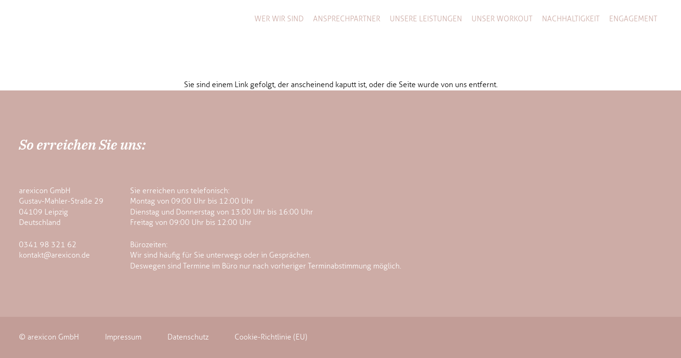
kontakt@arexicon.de (54, 255)
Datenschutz (188, 336)
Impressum (123, 336)
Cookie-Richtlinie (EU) (271, 336)
